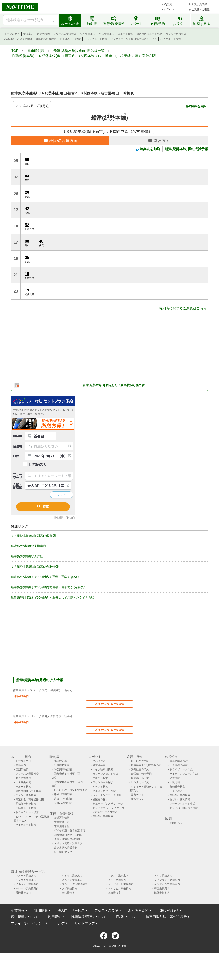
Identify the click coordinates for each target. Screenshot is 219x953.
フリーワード (17, 476)
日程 (16, 455)
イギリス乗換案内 (72, 875)
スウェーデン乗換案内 (74, 884)
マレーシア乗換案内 (27, 888)
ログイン (169, 9)
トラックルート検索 (95, 39)
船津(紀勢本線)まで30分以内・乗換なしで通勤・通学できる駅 (52, 597)
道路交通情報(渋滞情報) (67, 839)
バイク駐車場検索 (103, 769)
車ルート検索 (125, 33)
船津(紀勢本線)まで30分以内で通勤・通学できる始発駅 (48, 587)
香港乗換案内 (23, 892)
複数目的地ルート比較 (149, 33)
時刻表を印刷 (148, 149)
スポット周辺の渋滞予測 (68, 843)
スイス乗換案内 (117, 879)
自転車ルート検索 (70, 39)
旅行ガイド (137, 794)
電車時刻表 (60, 760)
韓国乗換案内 (162, 888)
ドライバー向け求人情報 (184, 808)
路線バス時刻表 (63, 794)
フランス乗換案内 (118, 875)
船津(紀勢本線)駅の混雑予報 (186, 149)
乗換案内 (28, 33)
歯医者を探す (100, 799)
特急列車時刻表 (63, 769)
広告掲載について (24, 917)
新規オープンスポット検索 (108, 803)
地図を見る (176, 822)
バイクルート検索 (170, 39)
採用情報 (41, 910)
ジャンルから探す (103, 782)
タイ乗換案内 (69, 888)
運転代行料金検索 (46, 39)
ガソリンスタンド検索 (105, 773)
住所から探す (100, 778)
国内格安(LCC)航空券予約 (146, 765)
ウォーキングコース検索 (107, 795)
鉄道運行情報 (62, 817)
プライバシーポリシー (28, 923)
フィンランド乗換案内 (167, 879)
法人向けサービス (71, 910)
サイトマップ (84, 923)
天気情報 (175, 782)
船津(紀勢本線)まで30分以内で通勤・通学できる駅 (45, 577)
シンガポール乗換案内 (121, 884)
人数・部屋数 (17, 486)
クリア (61, 495)
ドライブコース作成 (181, 769)
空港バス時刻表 (63, 802)
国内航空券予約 (140, 760)
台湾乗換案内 (69, 892)
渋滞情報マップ (63, 851)
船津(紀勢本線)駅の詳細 (27, 556)
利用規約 (55, 917)
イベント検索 (100, 786)
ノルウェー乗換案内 (27, 884)
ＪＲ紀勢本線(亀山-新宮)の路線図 (33, 535)
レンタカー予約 (140, 782)
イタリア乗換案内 (26, 879)
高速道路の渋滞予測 (65, 847)
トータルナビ (12, 33)
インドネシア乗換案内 (167, 884)
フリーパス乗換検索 (64, 33)
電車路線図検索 (179, 760)
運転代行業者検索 (103, 816)
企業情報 (18, 910)
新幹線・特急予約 (141, 773)
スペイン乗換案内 (72, 879)
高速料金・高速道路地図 (18, 39)
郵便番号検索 (177, 786)
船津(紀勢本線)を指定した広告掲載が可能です (113, 385)
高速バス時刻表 (63, 798)
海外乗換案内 (87, 33)
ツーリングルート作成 (182, 803)
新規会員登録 (199, 4)
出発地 (17, 435)
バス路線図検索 (179, 765)
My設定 (168, 4)
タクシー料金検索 (176, 33)
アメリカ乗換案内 (26, 875)
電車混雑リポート (64, 821)
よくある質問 (138, 910)
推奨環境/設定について (88, 917)
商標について (126, 917)
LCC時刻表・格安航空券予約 (70, 790)
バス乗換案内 (106, 33)
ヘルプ (60, 923)
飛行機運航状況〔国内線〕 (69, 834)
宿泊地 (17, 446)
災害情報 (175, 778)
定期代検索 (43, 33)
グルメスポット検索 (104, 790)
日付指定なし (38, 464)
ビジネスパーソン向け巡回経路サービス (134, 39)
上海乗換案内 (115, 892)
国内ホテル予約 (140, 778)
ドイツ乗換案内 (163, 875)
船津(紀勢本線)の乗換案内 (28, 546)
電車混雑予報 (62, 826)
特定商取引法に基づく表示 (166, 917)
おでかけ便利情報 (180, 799)
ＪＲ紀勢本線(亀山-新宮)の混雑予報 (35, 566)
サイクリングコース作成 (184, 773)
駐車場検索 (99, 765)
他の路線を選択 (195, 106)
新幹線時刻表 (62, 765)
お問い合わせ (168, 910)
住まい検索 (176, 790)
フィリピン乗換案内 (119, 888)
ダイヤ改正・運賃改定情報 (69, 830)
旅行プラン (137, 799)
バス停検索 (99, 760)
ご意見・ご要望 (201, 9)
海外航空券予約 (140, 769)
